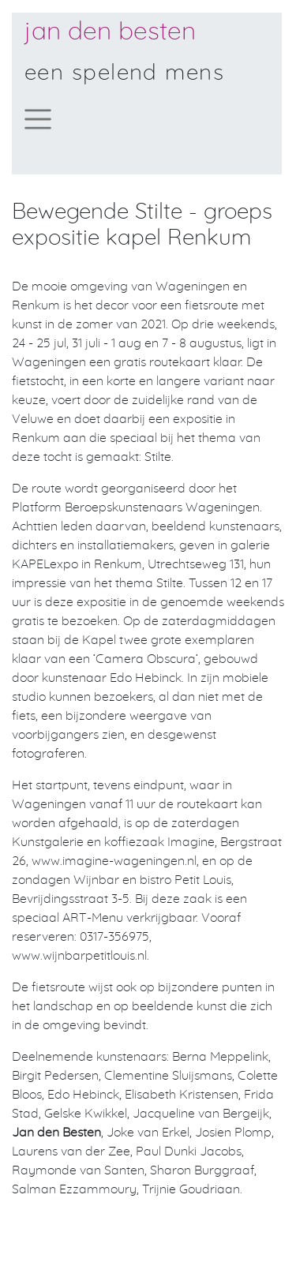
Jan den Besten (110, 31)
